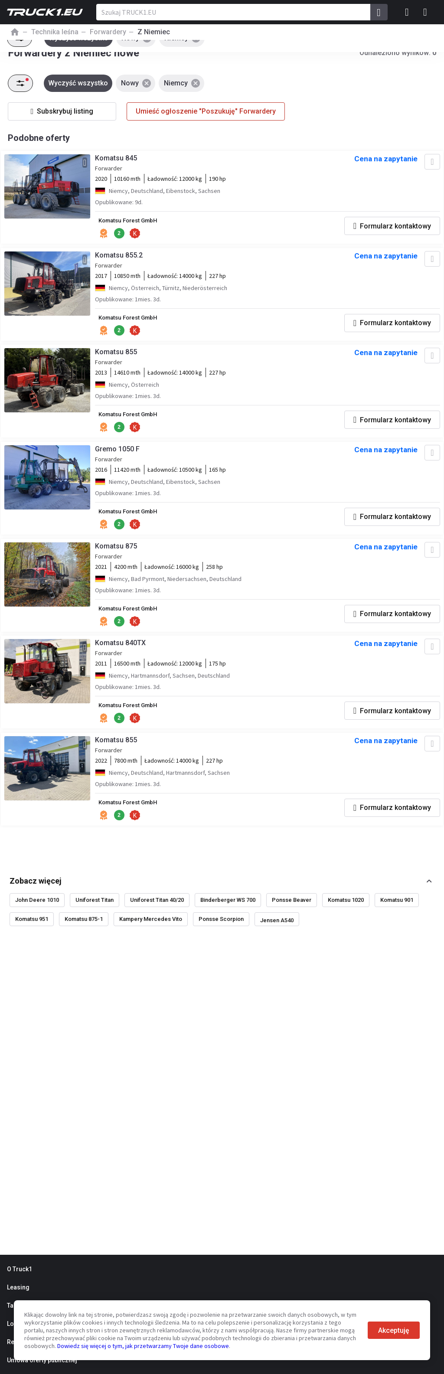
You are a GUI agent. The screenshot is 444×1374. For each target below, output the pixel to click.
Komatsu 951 (31, 930)
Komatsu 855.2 (120, 259)
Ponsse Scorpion (221, 930)
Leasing (18, 1287)
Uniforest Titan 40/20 (157, 911)
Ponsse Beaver (291, 911)
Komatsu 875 (117, 554)
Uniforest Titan (94, 911)
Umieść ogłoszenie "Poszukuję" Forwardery (206, 111)
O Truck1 (19, 1269)
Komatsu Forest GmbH (132, 222)
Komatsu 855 (117, 357)
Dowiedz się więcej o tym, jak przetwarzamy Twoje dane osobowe (143, 1346)
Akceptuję (393, 1330)
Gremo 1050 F (118, 455)
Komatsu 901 (396, 911)
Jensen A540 (277, 931)
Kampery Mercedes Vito (150, 930)
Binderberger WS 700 (227, 911)
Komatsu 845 (117, 160)
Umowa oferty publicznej (42, 1360)
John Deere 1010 (37, 911)
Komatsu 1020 (346, 911)
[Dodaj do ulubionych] (430, 164)
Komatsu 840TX (121, 652)
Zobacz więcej (36, 891)
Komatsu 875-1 (84, 930)
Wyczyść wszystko (79, 83)
